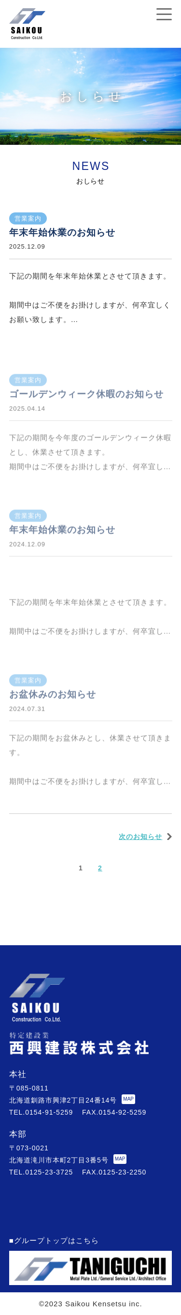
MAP (128, 1099)
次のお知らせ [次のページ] (140, 836)
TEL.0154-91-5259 (41, 1112)
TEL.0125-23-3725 (41, 1172)
